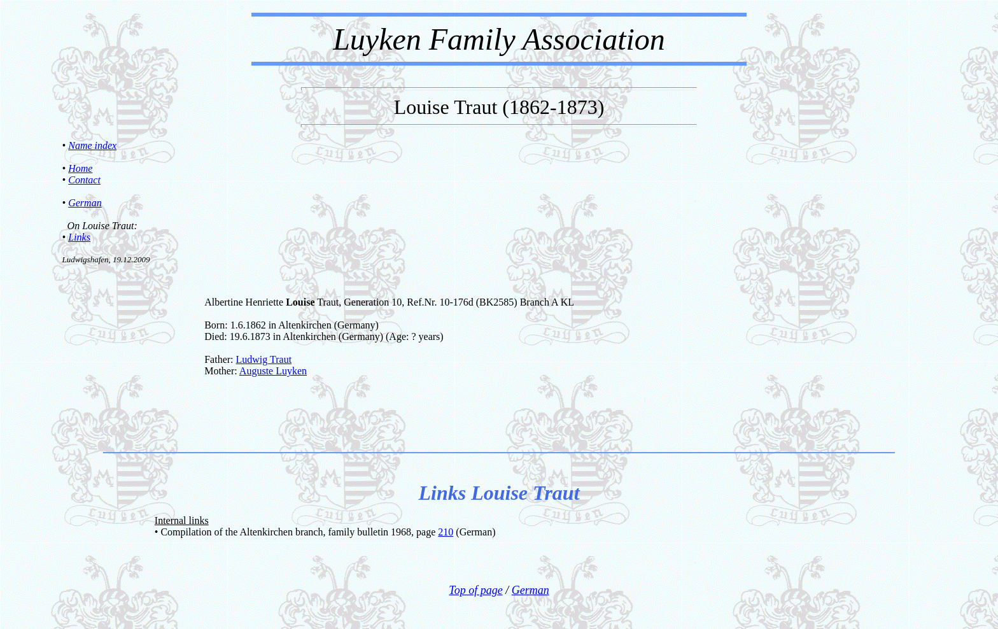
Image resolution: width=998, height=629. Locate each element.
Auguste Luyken (273, 370)
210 (445, 532)
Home (80, 168)
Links (79, 237)
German (84, 202)
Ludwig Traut (264, 359)
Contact (84, 179)
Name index (92, 145)
